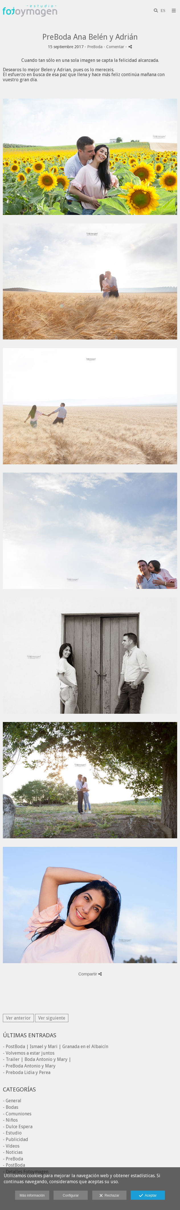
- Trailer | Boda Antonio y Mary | (37, 1059)
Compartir (90, 973)
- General (12, 1100)
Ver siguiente (51, 1018)
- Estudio (12, 1133)
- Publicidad (15, 1139)
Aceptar (147, 1195)
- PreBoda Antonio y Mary (29, 1066)
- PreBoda (13, 1159)
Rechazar (109, 1195)
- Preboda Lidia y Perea (26, 1072)
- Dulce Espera (17, 1126)
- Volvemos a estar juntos (28, 1053)
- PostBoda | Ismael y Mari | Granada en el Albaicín (55, 1046)
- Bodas (10, 1107)
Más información (32, 1195)
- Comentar (114, 46)
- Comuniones (17, 1114)
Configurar (71, 1195)
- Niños (10, 1120)
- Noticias (12, 1152)
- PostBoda (14, 1165)
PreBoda (95, 46)
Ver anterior (18, 1018)
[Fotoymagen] (29, 10)
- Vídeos (11, 1146)
